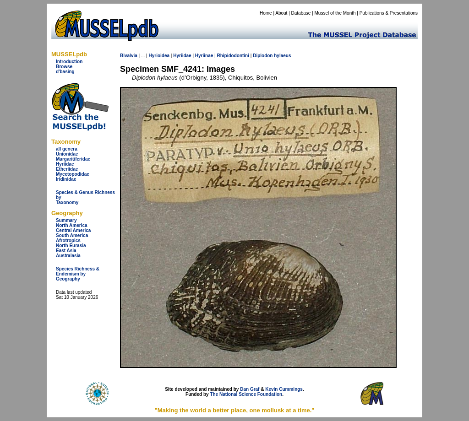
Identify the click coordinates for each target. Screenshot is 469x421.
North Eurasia (71, 245)
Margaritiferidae (73, 159)
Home (266, 13)
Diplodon (263, 55)
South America (72, 235)
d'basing (65, 71)
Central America (73, 230)
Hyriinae (204, 55)
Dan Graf (249, 389)
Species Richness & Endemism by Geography (77, 273)
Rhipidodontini (233, 55)
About (281, 13)
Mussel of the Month (335, 13)
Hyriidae (65, 164)
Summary (66, 220)
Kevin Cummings (284, 389)
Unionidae (67, 154)
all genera (66, 148)
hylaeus (282, 55)
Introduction (69, 61)
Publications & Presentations (389, 13)
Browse (64, 66)
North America (71, 225)
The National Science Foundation (246, 394)
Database (301, 13)
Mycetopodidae (72, 174)
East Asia (66, 250)
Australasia (68, 255)
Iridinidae (66, 179)
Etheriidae (67, 169)
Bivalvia (128, 55)
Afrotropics (68, 240)
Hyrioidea (158, 55)
